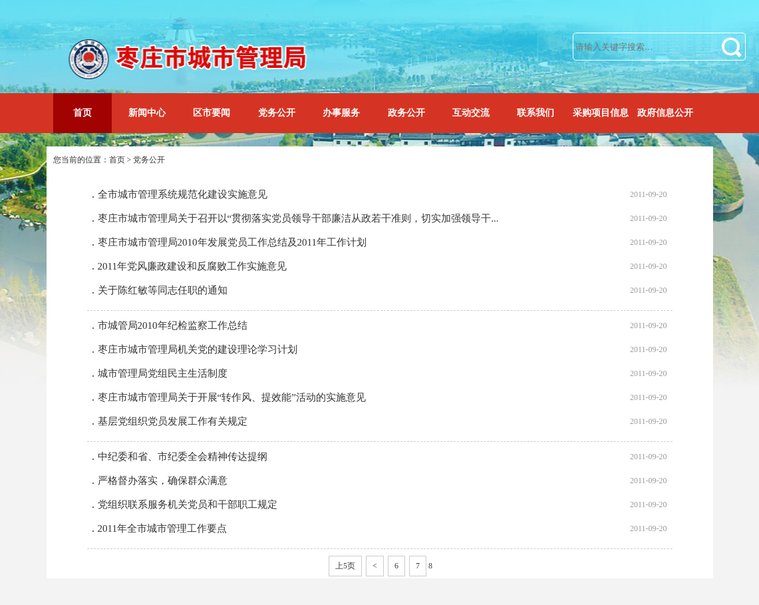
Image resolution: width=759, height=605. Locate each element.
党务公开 (276, 113)
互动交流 (471, 113)
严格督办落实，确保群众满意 (163, 480)
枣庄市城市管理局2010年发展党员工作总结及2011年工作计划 (232, 242)
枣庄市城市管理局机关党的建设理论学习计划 (197, 349)
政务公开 (406, 113)
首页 (82, 113)
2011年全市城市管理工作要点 (162, 528)
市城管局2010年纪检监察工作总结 (172, 325)
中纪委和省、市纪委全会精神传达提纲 (182, 456)
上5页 (345, 565)
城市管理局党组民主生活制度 (163, 373)
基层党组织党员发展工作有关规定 (172, 421)
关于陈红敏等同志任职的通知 (163, 290)
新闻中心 (147, 113)
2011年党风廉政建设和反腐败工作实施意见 (192, 266)
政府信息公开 (665, 113)
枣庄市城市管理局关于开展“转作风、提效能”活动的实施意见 (232, 397)
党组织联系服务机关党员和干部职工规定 (187, 504)
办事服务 (341, 113)
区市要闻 (211, 113)
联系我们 (535, 113)
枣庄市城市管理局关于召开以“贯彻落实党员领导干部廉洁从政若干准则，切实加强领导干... (298, 218)
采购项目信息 (601, 113)
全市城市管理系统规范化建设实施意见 (182, 194)
